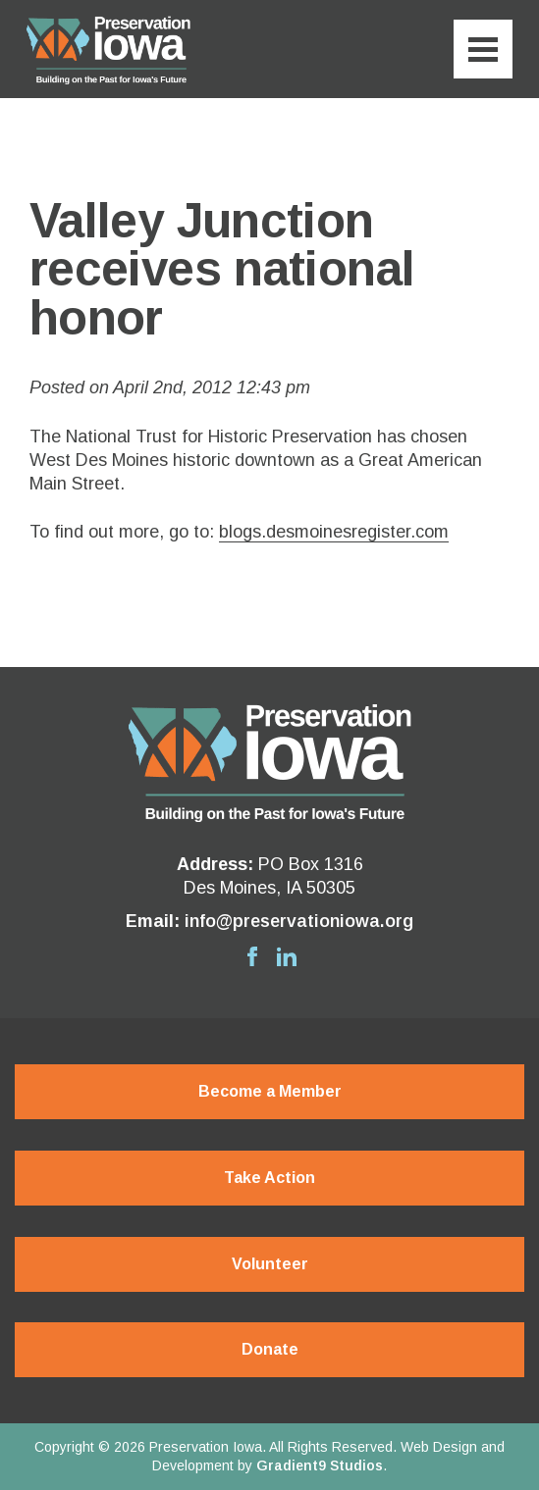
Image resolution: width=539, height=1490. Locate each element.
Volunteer (270, 1264)
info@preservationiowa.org (299, 921)
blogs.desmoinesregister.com (334, 531)
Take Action (269, 1177)
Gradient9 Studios (319, 1465)
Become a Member (270, 1091)
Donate (270, 1349)
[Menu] (483, 49)
